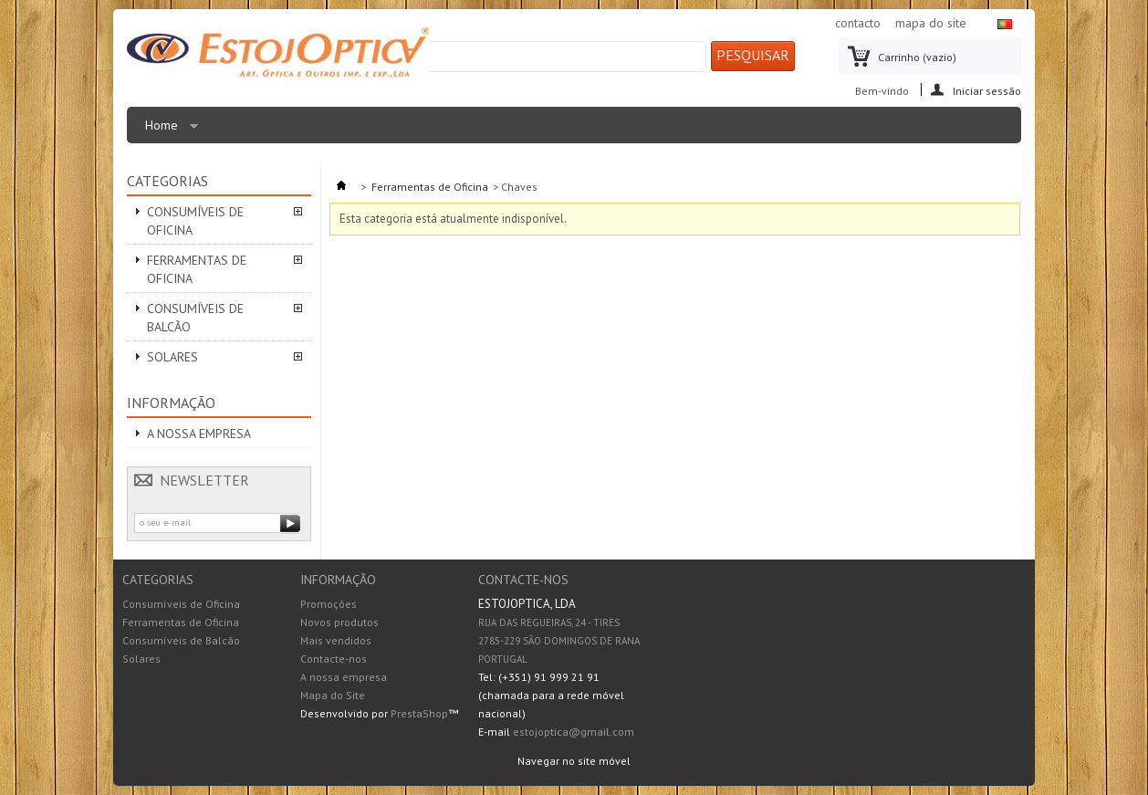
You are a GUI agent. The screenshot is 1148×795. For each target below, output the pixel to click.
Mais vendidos (335, 640)
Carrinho (917, 57)
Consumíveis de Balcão (195, 317)
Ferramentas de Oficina (196, 269)
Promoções (328, 604)
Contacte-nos (333, 658)
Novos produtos (339, 622)
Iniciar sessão (987, 90)
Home (167, 130)
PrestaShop (419, 713)
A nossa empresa (199, 433)
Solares (172, 357)
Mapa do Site (332, 695)
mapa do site (930, 23)
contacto (858, 23)
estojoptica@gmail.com (573, 731)
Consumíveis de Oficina (195, 221)
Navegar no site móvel (574, 761)
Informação (171, 402)
